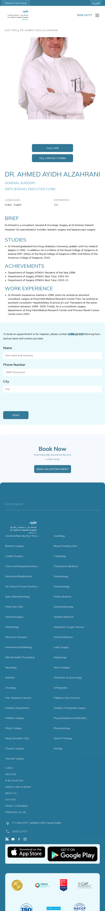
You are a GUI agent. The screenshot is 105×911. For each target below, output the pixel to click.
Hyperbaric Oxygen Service (69, 633)
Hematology (12, 633)
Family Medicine (62, 603)
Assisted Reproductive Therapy (22, 542)
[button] (96, 15)
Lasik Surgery (61, 653)
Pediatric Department (17, 714)
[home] (18, 15)
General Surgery (14, 623)
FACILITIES (10, 781)
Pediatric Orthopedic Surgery (70, 714)
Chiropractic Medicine (66, 572)
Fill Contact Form (52, 158)
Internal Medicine (63, 643)
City (6, 388)
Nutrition (10, 684)
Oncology (10, 694)
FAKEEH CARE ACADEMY (18, 793)
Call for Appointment (52, 149)
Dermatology (61, 583)
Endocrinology (61, 593)
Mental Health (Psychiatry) (20, 664)
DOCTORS (10, 806)
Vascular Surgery (14, 765)
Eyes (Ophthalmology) (17, 603)
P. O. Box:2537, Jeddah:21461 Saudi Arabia (36, 829)
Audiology (59, 542)
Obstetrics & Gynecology (68, 684)
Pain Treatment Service (18, 704)
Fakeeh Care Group (16, 3)
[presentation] (27, 408)
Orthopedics (61, 694)
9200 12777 (19, 838)
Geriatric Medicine (64, 623)
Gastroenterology (63, 613)
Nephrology (60, 664)
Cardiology (60, 562)
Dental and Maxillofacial (18, 583)
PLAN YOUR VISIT (14, 787)
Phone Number (14, 371)
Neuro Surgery (62, 674)
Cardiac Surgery (14, 562)
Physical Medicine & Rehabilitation (73, 724)
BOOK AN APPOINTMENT (53, 475)
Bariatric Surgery (14, 552)
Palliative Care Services (67, 704)
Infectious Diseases (16, 643)
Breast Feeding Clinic (65, 552)
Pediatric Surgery (14, 724)
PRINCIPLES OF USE (15, 819)
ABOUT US (11, 800)
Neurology (11, 674)
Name (7, 354)
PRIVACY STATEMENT (16, 812)
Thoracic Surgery (14, 755)
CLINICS (9, 774)
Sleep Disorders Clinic (17, 745)
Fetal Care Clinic (14, 613)
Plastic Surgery (13, 734)
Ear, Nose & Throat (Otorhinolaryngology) (28, 593)
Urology (58, 755)
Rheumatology (62, 734)
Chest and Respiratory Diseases (23, 572)
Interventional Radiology (18, 653)
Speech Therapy (63, 745)
